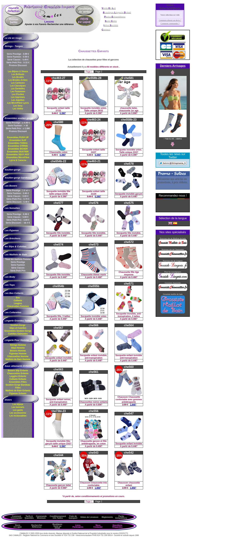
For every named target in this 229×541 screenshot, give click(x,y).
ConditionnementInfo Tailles (58, 517)
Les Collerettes (13, 312)
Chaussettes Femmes (18, 306)
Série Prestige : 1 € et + (18, 190)
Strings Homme (18, 345)
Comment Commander (16, 517)
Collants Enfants (17, 379)
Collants (18, 300)
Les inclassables (17, 416)
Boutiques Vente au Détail (57, 526)
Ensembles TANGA (18, 143)
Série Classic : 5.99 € (18, 217)
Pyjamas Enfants (17, 393)
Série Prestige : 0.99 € (18, 54)
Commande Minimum (41, 517)
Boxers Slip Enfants (18, 370)
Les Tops (10, 285)
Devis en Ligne (18, 526)
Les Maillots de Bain (16, 254)
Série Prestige (18, 262)
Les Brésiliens (12, 238)
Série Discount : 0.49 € (17, 202)
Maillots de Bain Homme (18, 359)
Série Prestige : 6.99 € (18, 214)
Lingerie (49, 21)
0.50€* (99, 404)
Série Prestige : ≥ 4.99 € (18, 122)
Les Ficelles (18, 94)
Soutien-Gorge (17, 325)
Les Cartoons (18, 83)
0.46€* (99, 277)
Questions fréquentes (117, 526)
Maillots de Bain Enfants (18, 390)
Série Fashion (18, 265)
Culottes (18, 333)
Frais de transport (73, 517)
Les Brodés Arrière (18, 80)
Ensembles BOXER (18, 149)
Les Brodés (18, 77)
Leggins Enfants (17, 376)
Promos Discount (18, 65)
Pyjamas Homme (17, 353)
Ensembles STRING (18, 146)
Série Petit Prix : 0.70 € (18, 199)
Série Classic (18, 268)
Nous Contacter (98, 526)
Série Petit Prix (18, 270)
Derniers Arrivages (173, 65)
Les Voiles (18, 108)
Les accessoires (18, 413)
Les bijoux (18, 404)
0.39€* (63, 113)
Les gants (18, 410)
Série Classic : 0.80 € (18, 196)
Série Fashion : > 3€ (18, 125)
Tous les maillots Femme (18, 259)
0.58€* (64, 488)
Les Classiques (18, 86)
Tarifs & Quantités (29, 517)
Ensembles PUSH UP (18, 137)
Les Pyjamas (12, 230)
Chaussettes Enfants (18, 373)
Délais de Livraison (89, 517)
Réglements (107, 517)
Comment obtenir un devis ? (170, 20)
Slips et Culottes (17, 328)
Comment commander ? (169, 23)
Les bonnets (18, 407)
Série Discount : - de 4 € (18, 223)
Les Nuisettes (12, 208)
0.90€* (134, 113)
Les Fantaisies (18, 91)
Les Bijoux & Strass (18, 71)
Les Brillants (17, 74)
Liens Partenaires (77, 526)
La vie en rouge (13, 38)
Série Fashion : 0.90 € (18, 193)
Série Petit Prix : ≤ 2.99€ (18, 128)
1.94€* (133, 404)
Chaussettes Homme (18, 356)
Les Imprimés (18, 97)
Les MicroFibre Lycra (18, 103)
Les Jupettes (17, 100)
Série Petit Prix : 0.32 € (18, 62)
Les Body (10, 277)
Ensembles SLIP (17, 140)
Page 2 (99, 71)
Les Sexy (18, 106)
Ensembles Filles (17, 382)
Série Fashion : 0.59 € (18, 57)
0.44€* (134, 196)
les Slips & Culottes (15, 246)
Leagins (18, 303)
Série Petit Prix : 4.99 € (18, 220)
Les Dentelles (18, 88)
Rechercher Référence (36, 526)
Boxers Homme (18, 350)
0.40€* (99, 446)
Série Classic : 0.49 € (18, 59)
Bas (18, 297)
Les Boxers (11, 185)
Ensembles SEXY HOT (17, 154)
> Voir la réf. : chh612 (173, 137)
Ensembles (17, 331)
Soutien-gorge (12, 169)
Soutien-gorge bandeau (18, 177)
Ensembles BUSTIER (17, 151)
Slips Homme (18, 348)
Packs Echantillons (121, 517)
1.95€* (98, 488)
